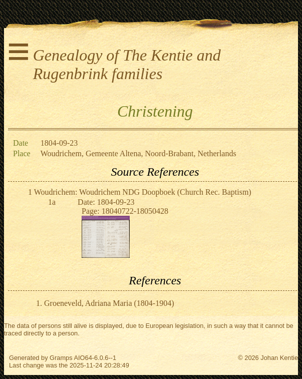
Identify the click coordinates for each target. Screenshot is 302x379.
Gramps (61, 357)
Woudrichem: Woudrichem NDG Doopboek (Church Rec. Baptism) (142, 192)
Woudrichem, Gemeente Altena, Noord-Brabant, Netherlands (138, 153)
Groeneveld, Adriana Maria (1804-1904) (109, 303)
